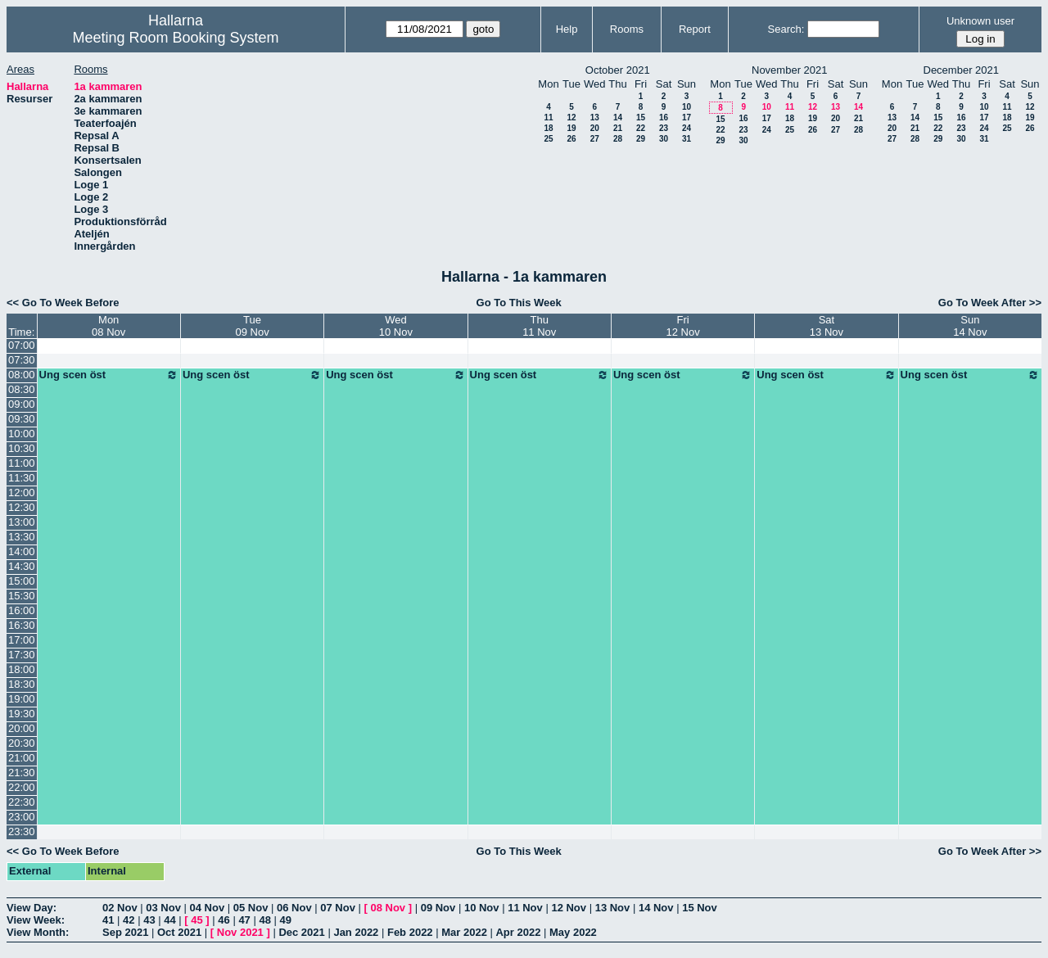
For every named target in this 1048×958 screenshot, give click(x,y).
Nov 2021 (240, 932)
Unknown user (980, 21)
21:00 (21, 758)
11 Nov (525, 908)
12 (571, 117)
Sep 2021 (125, 932)
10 (686, 106)
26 (571, 138)
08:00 (21, 374)
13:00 (21, 522)
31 (686, 138)
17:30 (21, 654)
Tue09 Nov (252, 326)
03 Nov (163, 908)
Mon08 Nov (108, 326)
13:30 (21, 537)
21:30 (21, 772)
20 (594, 128)
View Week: (36, 920)
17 (686, 117)
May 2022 (573, 932)
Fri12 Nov (682, 326)
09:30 (21, 419)
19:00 (21, 699)
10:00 (21, 433)
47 (244, 920)
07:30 (21, 360)
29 (640, 138)
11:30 (21, 478)
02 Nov (120, 908)
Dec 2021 (301, 932)
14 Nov (656, 908)
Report (695, 29)
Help (567, 29)
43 (149, 920)
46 (223, 920)
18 (548, 128)
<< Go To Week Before (63, 302)
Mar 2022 (464, 932)
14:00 (21, 551)
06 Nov (294, 908)
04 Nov (207, 908)
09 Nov (438, 908)
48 (264, 920)
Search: (786, 29)
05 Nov (251, 908)
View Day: (31, 908)
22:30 (21, 802)
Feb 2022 (410, 932)
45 (196, 920)
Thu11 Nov (539, 326)
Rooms (627, 29)
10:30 (21, 448)
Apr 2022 (517, 932)
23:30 (21, 831)
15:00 (21, 581)
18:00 (21, 669)
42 (128, 920)
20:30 (21, 743)
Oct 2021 (179, 932)
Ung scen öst (108, 375)
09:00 (21, 404)
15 (640, 117)
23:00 (21, 817)
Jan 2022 (355, 932)
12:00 (21, 492)
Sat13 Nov (826, 326)
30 (663, 138)
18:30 (21, 684)
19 (571, 128)
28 (617, 138)
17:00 (21, 640)
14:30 (21, 566)
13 (594, 117)
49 (285, 920)
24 (686, 128)
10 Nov (481, 908)
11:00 (21, 463)
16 (663, 117)
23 (663, 128)
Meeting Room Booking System (175, 37)
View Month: (38, 932)
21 (617, 128)
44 (169, 920)
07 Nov (337, 908)
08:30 (21, 389)
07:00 (21, 345)
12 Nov (568, 908)
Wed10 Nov (396, 326)
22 (640, 128)
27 (594, 138)
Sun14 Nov (970, 326)
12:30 (21, 507)
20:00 (21, 728)
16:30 (21, 625)
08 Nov (387, 908)
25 (548, 138)
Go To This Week (519, 302)
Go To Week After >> (989, 302)
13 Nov (612, 908)
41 (108, 920)
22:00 (21, 787)
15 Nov (699, 908)
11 (548, 117)
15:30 (21, 596)
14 (617, 117)
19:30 (21, 713)
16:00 (21, 610)
